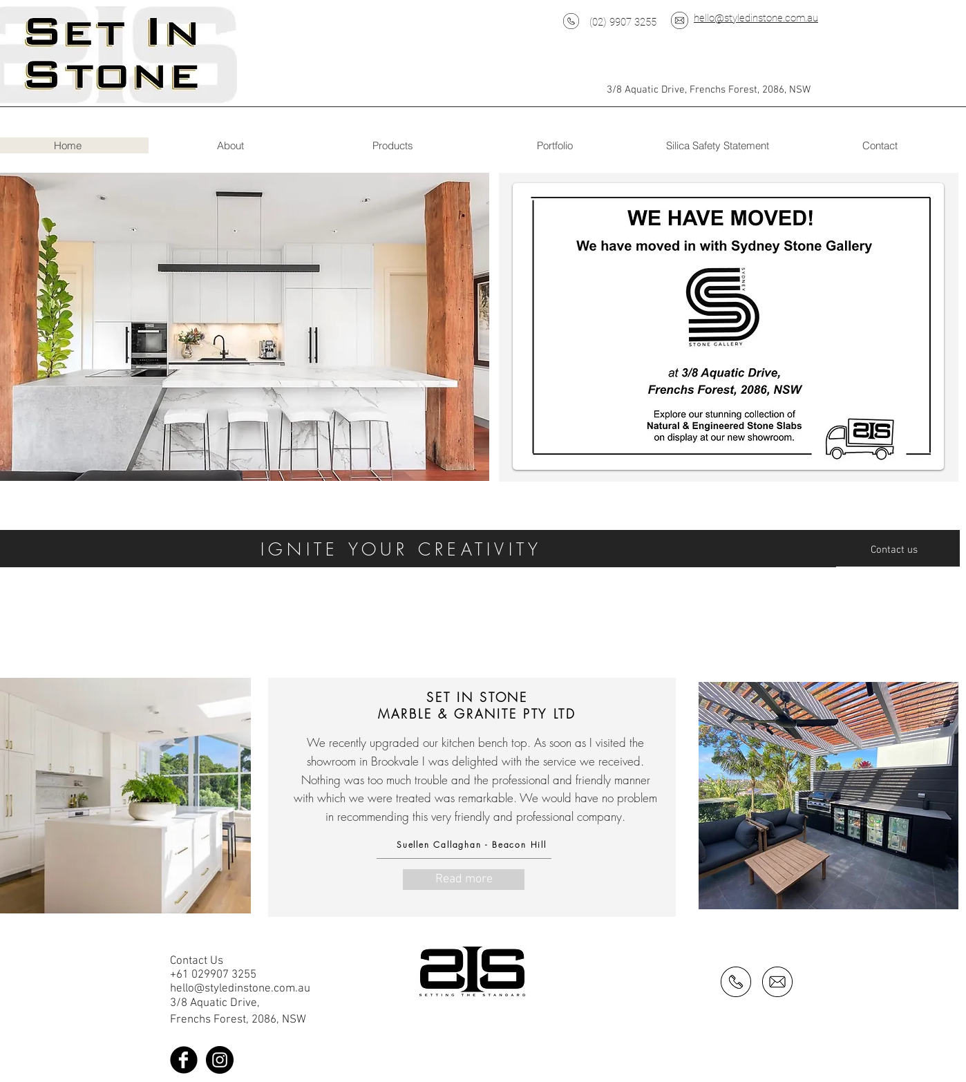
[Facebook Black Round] (184, 1060)
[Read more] (463, 879)
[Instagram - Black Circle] (220, 1060)
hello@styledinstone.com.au (756, 18)
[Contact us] (898, 550)
